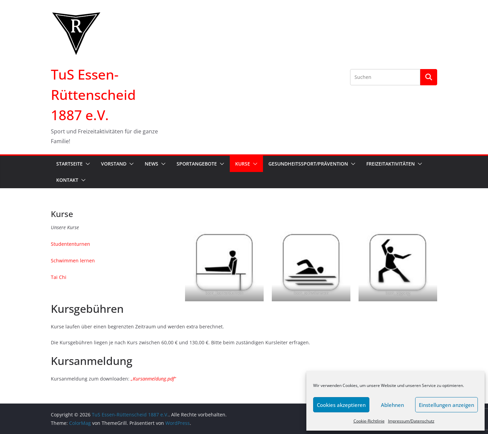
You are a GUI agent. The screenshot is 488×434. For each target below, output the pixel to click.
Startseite (69, 163)
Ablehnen (392, 405)
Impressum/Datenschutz (411, 421)
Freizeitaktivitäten (390, 163)
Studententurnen (70, 244)
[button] (86, 164)
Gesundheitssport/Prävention (308, 163)
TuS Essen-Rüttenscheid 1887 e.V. (93, 94)
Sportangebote (197, 163)
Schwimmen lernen (73, 260)
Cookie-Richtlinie (369, 421)
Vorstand (113, 163)
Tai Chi (58, 277)
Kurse (242, 163)
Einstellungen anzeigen (446, 405)
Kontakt (67, 180)
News (151, 163)
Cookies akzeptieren (341, 405)
